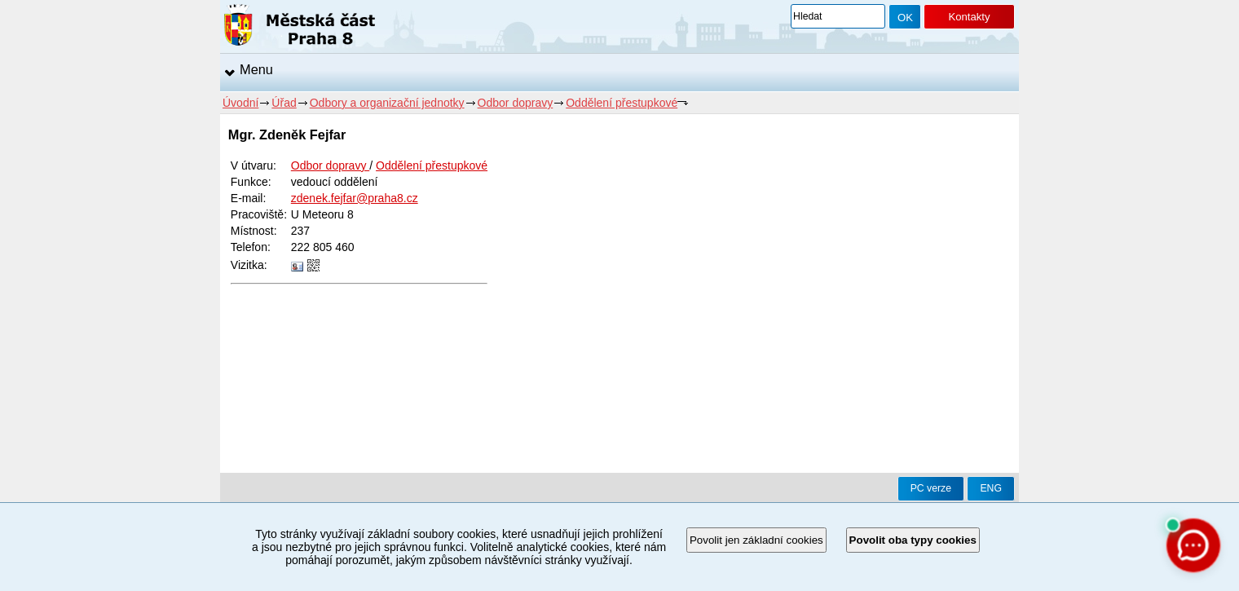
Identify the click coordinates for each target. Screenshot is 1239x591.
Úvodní (240, 102)
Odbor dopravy (515, 102)
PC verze (931, 488)
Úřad (283, 102)
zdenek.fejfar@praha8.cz (354, 198)
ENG (991, 488)
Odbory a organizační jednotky (387, 102)
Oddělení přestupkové (621, 102)
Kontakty (969, 17)
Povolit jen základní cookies (756, 540)
